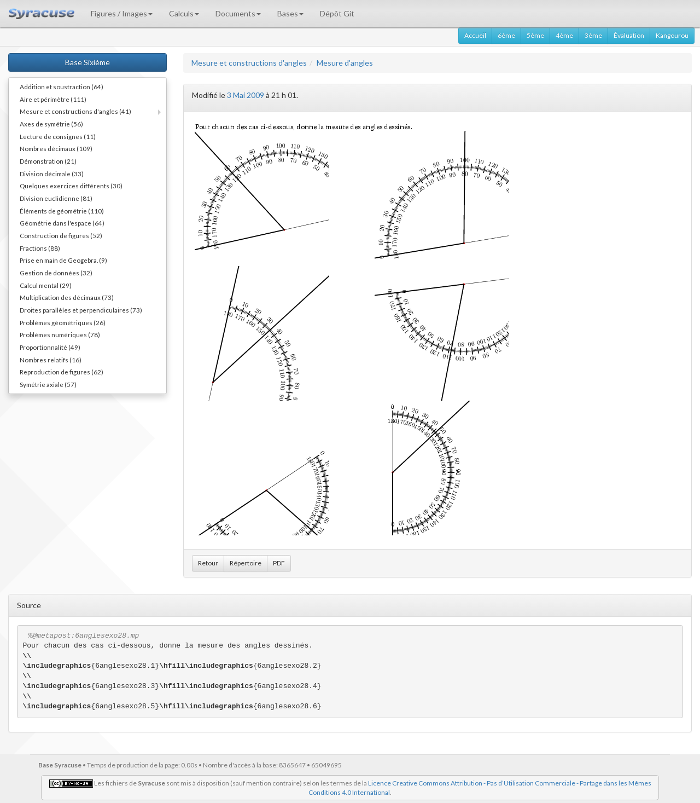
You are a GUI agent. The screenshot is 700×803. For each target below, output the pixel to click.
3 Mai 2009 (245, 95)
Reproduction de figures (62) (61, 371)
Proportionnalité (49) (50, 347)
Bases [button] (290, 13)
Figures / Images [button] (122, 13)
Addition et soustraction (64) (61, 86)
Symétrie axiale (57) (48, 384)
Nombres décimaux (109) (56, 148)
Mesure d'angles (345, 62)
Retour (208, 563)
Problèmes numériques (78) (60, 334)
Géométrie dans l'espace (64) (62, 223)
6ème (506, 35)
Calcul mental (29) (46, 285)
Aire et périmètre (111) (53, 99)
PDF (279, 563)
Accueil (475, 35)
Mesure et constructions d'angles (249, 62)
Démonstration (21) (48, 161)
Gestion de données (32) (56, 272)
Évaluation (629, 35)
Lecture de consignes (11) (58, 136)
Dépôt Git (337, 13)
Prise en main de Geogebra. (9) (63, 260)
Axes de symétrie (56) (51, 124)
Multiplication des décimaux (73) (67, 297)
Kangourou (672, 35)
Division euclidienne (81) (56, 198)
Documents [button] (238, 13)
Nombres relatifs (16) (50, 359)
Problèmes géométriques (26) (63, 322)
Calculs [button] (184, 13)
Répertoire (245, 563)
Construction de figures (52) (61, 235)
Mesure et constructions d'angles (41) (75, 111)
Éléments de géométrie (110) (62, 211)
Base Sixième (87, 62)
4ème (564, 35)
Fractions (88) (40, 248)
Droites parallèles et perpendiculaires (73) (81, 310)
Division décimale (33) (52, 173)
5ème (535, 35)
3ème (593, 35)
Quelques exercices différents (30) (71, 185)
